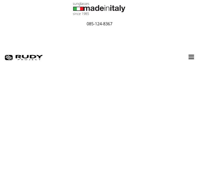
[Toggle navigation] (191, 57)
